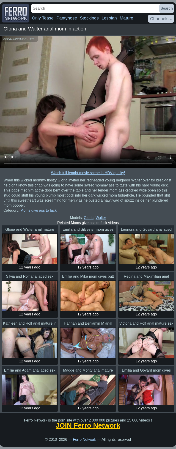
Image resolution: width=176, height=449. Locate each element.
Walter (101, 218)
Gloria (89, 218)
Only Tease (43, 18)
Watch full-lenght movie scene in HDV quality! (88, 173)
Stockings (89, 18)
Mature (126, 18)
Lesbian (109, 18)
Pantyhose (66, 18)
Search (167, 8)
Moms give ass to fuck (38, 210)
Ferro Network (84, 439)
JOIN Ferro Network (88, 425)
